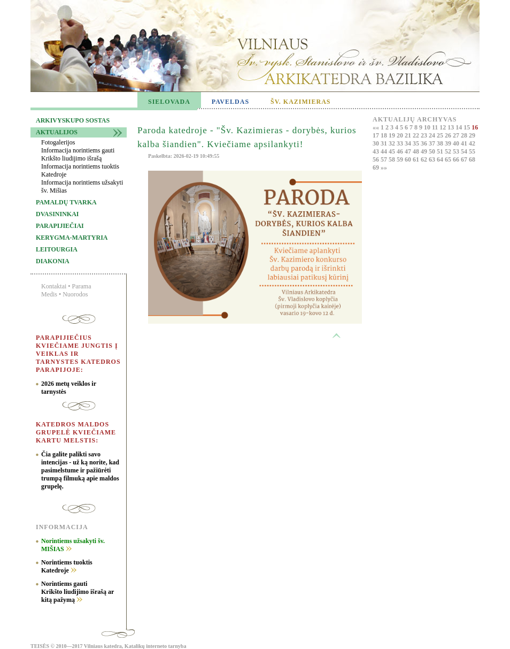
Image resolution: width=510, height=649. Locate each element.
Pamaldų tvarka (66, 202)
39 (449, 143)
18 (385, 135)
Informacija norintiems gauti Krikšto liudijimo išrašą (77, 154)
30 (377, 143)
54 (465, 151)
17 (377, 135)
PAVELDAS (230, 101)
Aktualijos (57, 132)
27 (457, 135)
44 (385, 151)
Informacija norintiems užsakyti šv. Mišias (82, 186)
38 (441, 143)
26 (449, 135)
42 (472, 143)
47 (409, 151)
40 (457, 143)
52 (449, 151)
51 (441, 151)
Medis (49, 294)
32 (393, 143)
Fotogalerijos (58, 142)
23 (425, 135)
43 (377, 151)
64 (441, 159)
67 (465, 159)
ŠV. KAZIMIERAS (300, 101)
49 (425, 151)
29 (472, 135)
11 (435, 127)
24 (433, 135)
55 (472, 151)
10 (428, 127)
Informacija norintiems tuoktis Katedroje (80, 170)
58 (393, 159)
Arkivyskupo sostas (73, 120)
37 (433, 143)
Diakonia (52, 261)
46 (401, 151)
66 (457, 159)
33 (401, 143)
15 (467, 127)
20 (401, 135)
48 (417, 151)
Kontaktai (53, 286)
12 (443, 127)
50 (433, 151)
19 (393, 135)
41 (465, 143)
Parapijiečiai (60, 226)
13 (451, 127)
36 (425, 143)
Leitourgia (57, 249)
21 (409, 135)
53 (457, 151)
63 (433, 159)
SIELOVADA (169, 101)
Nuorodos (75, 294)
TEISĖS (39, 646)
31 (385, 143)
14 (459, 127)
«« (377, 127)
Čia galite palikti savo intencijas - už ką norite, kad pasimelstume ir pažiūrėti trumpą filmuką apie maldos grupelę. (80, 470)
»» (384, 167)
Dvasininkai (57, 214)
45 (393, 151)
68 (472, 159)
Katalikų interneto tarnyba (156, 646)
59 (401, 159)
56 (377, 159)
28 (465, 135)
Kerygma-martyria (71, 237)
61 (417, 159)
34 (409, 143)
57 (385, 159)
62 (425, 159)
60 (409, 159)
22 (417, 135)
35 (417, 143)
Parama (81, 286)
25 (441, 135)
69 (377, 167)
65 (449, 159)
